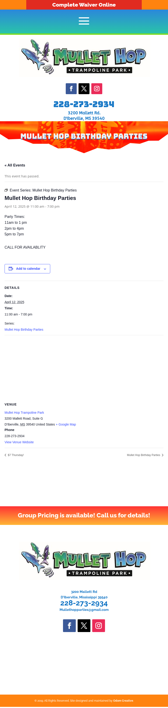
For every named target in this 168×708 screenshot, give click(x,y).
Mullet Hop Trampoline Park (24, 412)
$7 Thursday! (15, 455)
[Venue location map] (84, 368)
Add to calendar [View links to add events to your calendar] (28, 268)
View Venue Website (19, 442)
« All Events (15, 165)
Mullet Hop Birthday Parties (24, 329)
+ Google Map (66, 424)
